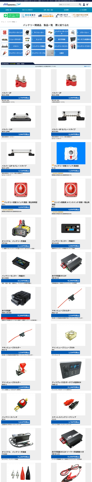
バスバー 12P (68, 93)
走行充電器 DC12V (70, 204)
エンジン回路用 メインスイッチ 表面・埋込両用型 (45, 166)
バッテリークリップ (70, 390)
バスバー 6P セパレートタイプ (13, 129)
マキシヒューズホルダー (41, 241)
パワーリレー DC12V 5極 (72, 425)
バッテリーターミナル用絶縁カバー (46, 425)
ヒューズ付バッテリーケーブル (75, 351)
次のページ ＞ (87, 66)
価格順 (18, 63)
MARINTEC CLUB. (44, 477)
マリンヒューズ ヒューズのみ (13, 279)
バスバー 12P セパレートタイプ (44, 129)
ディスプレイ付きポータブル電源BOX (76, 280)
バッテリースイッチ (9, 316)
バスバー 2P (6, 93)
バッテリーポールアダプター (13, 425)
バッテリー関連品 (11, 22)
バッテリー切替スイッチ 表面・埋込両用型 (15, 166)
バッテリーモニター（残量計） (14, 204)
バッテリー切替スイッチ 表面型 (76, 129)
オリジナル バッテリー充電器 (75, 166)
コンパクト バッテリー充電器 (44, 390)
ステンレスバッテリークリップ (44, 316)
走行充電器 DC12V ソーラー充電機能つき (15, 352)
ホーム (2, 22)
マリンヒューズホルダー (41, 279)
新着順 (22, 63)
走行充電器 (6, 241)
